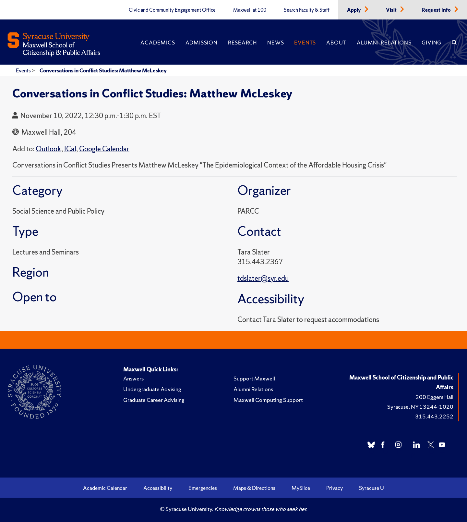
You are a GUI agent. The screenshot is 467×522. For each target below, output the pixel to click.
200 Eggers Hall (434, 397)
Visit (392, 10)
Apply (354, 10)
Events (305, 42)
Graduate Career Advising (154, 400)
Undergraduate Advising (152, 389)
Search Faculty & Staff (306, 10)
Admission (202, 42)
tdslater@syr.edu (263, 278)
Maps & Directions (254, 487)
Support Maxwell (254, 378)
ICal (70, 149)
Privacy (334, 487)
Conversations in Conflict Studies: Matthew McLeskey (103, 70)
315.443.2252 (434, 416)
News (275, 42)
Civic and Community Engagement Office (172, 10)
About (336, 42)
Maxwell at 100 (249, 10)
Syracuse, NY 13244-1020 (420, 406)
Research (242, 42)
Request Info (437, 10)
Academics (157, 42)
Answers (133, 378)
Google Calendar (104, 149)
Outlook (48, 149)
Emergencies (202, 487)
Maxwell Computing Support (268, 400)
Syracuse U (371, 487)
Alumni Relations (384, 42)
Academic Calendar (105, 487)
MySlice (301, 487)
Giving (431, 42)
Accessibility (157, 487)
